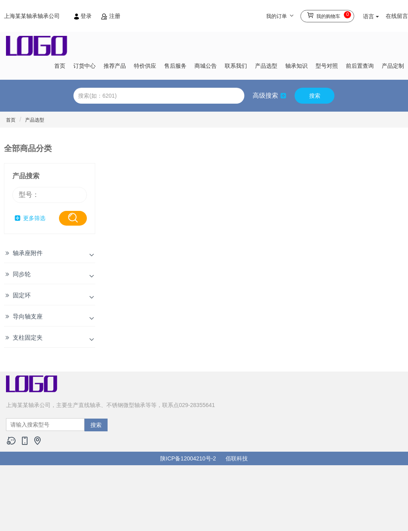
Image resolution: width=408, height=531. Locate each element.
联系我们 (236, 66)
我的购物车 (329, 15)
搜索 (314, 95)
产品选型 (266, 66)
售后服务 (175, 66)
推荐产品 (115, 66)
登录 (83, 16)
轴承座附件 (28, 253)
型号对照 (327, 66)
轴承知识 (296, 66)
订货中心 (84, 66)
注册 (110, 16)
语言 (371, 16)
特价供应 (145, 66)
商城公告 (205, 66)
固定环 (22, 295)
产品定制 (393, 66)
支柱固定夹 (28, 337)
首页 (59, 66)
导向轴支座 (28, 316)
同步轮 (22, 274)
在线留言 (397, 16)
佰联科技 (237, 458)
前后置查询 (360, 66)
